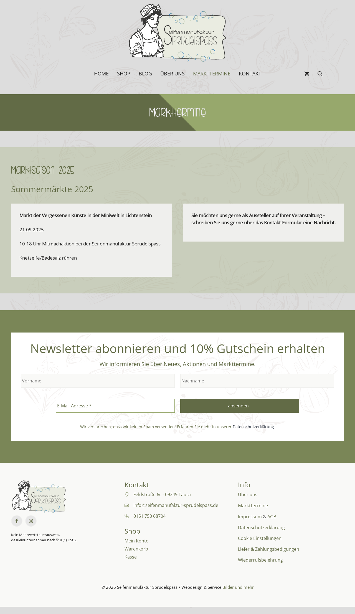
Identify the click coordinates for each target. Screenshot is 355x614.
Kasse (131, 557)
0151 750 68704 (149, 516)
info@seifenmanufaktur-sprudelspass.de (175, 505)
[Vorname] (98, 381)
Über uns (172, 73)
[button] (320, 73)
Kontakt (250, 73)
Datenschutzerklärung (253, 426)
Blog (145, 73)
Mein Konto (137, 541)
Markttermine (211, 73)
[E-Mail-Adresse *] (115, 406)
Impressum (250, 517)
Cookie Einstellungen (260, 538)
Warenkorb (136, 549)
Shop (123, 73)
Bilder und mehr (238, 587)
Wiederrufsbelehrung (260, 560)
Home (101, 73)
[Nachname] (257, 381)
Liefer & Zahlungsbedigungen (268, 549)
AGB (271, 517)
